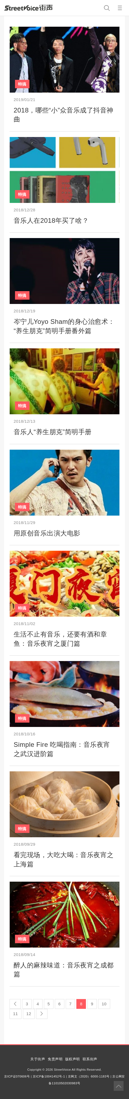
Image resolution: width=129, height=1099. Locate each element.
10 (104, 1003)
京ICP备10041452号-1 (49, 1076)
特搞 (22, 84)
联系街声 (90, 1059)
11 (15, 1013)
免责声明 (55, 1059)
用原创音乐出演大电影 (47, 533)
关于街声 (37, 1059)
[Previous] (15, 1004)
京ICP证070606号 (17, 1076)
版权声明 (72, 1059)
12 (28, 1013)
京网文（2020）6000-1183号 (89, 1076)
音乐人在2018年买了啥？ (51, 220)
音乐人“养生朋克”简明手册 (53, 432)
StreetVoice (28, 8)
